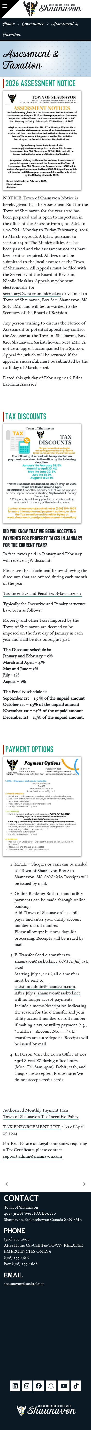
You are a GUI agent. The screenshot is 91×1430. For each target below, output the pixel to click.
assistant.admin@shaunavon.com (45, 986)
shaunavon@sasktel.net (36, 961)
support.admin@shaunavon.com (32, 1156)
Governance (33, 23)
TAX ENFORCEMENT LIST (31, 1127)
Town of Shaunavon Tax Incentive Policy (40, 1117)
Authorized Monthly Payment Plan (35, 1110)
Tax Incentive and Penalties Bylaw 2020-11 (42, 593)
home (9, 23)
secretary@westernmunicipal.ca (32, 293)
